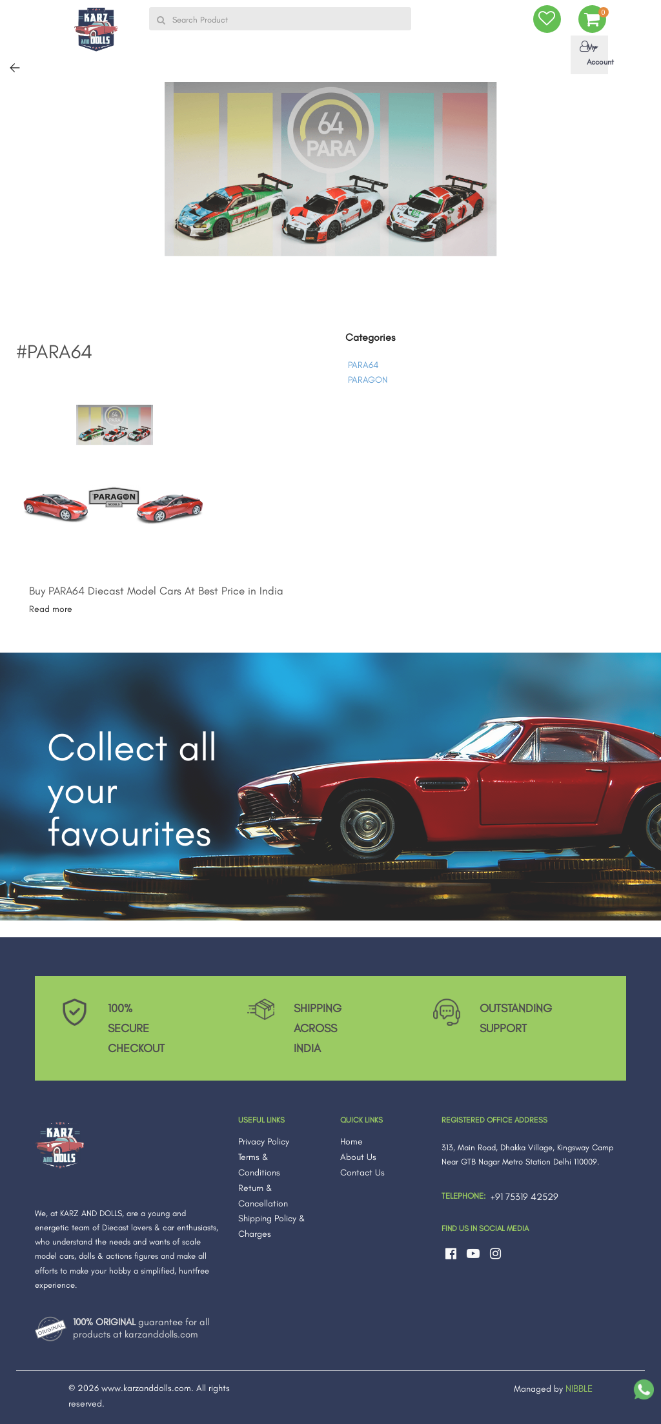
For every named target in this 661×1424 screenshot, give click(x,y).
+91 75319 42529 (524, 1197)
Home (351, 1141)
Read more (50, 609)
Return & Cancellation (263, 1196)
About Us (358, 1157)
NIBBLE (579, 1388)
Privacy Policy (263, 1141)
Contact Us (362, 1172)
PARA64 (363, 365)
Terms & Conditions (259, 1165)
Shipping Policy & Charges (271, 1226)
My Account (591, 53)
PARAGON (367, 379)
